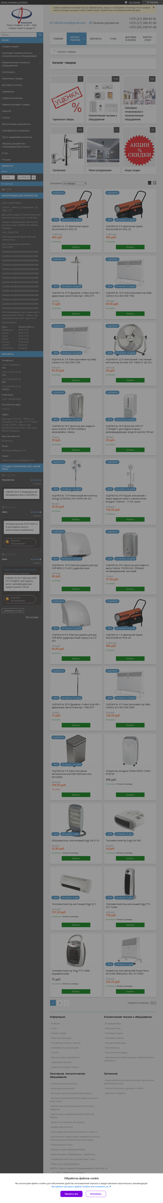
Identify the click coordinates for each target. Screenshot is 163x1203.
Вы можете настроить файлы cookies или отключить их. (80, 1186)
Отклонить (96, 1194)
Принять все (71, 1194)
